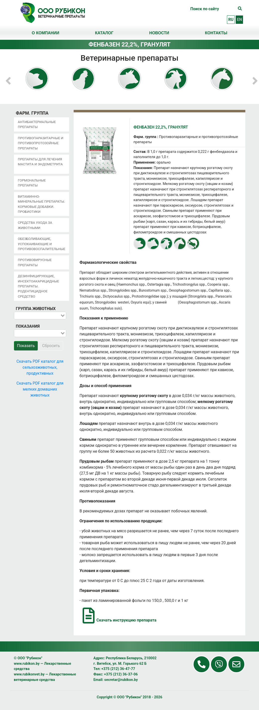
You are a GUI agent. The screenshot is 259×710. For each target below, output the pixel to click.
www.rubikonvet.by (29, 674)
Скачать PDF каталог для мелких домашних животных (39, 389)
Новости (159, 32)
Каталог (104, 32)
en (239, 19)
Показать (26, 345)
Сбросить (51, 345)
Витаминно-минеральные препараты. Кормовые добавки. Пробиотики (41, 204)
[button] (8, 78)
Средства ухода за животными (35, 225)
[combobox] (40, 315)
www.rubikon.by (27, 664)
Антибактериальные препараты (37, 124)
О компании (45, 32)
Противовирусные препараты (35, 262)
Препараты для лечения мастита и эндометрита (40, 161)
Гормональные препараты (32, 182)
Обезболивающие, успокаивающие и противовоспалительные (41, 244)
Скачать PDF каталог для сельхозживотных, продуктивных (39, 367)
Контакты (216, 32)
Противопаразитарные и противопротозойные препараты (40, 143)
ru (230, 19)
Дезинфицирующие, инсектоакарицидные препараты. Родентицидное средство (38, 286)
